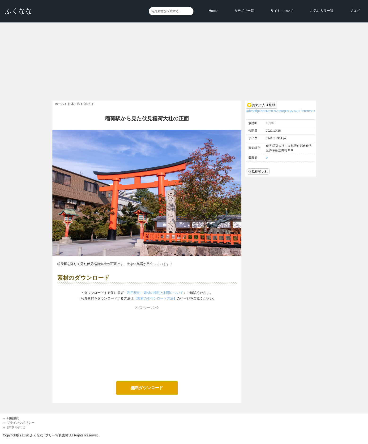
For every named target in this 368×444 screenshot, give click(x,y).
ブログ (355, 11)
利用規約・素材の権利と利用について (155, 293)
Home (213, 11)
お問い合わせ (16, 427)
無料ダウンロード (147, 388)
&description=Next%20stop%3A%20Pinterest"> (281, 111)
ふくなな (18, 11)
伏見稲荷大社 (258, 171)
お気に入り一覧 (321, 11)
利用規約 (13, 418)
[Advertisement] (184, 65)
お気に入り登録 (263, 105)
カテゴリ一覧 (244, 11)
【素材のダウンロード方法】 (155, 298)
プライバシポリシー (20, 422)
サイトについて (282, 11)
